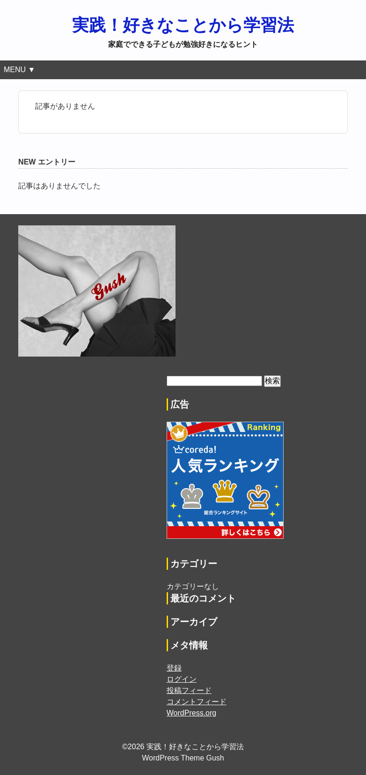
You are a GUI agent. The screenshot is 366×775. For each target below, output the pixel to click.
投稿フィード (189, 690)
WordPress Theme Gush (183, 758)
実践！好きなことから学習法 (183, 25)
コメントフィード (197, 702)
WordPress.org (191, 713)
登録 (174, 668)
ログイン (182, 679)
